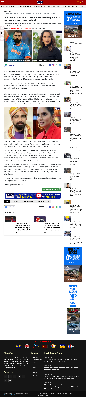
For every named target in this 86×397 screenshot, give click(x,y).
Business (34, 357)
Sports (11, 11)
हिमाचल (58, 6)
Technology (35, 370)
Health (81, 6)
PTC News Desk (15, 28)
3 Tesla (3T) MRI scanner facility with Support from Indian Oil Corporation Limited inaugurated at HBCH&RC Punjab (76, 89)
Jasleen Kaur (28, 28)
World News (65, 6)
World (34, 372)
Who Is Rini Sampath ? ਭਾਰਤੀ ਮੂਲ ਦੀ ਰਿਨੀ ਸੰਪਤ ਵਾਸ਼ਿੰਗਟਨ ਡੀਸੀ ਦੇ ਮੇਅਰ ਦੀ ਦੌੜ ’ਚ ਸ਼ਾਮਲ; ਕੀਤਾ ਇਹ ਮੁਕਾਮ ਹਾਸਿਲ (76, 192)
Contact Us (51, 393)
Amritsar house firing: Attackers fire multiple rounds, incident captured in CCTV (76, 120)
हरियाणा (53, 6)
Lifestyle (34, 365)
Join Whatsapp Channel (52, 189)
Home (5, 11)
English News (5, 6)
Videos (29, 6)
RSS (47, 395)
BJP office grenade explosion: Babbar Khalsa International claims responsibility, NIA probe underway (76, 136)
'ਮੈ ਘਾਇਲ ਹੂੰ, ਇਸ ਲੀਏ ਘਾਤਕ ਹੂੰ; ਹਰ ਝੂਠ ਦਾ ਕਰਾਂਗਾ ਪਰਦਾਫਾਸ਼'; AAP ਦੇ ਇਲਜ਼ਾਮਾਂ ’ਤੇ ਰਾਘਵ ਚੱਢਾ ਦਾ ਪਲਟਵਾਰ (76, 224)
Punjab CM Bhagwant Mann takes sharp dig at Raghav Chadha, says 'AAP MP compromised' (75, 73)
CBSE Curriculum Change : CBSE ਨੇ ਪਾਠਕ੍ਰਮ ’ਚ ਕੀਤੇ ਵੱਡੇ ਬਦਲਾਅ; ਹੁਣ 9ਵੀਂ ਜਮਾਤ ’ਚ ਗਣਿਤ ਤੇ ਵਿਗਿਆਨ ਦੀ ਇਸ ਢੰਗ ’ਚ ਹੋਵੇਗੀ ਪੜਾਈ (76, 240)
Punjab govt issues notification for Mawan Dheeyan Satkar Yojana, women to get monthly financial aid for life (75, 56)
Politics (13, 6)
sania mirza (15, 201)
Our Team (64, 393)
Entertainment (37, 6)
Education (74, 6)
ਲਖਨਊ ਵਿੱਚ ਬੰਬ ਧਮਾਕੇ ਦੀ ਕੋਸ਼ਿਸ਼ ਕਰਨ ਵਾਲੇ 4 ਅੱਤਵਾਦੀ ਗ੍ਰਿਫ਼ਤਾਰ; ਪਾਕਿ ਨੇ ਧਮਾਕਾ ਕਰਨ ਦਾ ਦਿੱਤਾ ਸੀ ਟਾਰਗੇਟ (75, 161)
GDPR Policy (41, 395)
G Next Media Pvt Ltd (9, 394)
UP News (46, 6)
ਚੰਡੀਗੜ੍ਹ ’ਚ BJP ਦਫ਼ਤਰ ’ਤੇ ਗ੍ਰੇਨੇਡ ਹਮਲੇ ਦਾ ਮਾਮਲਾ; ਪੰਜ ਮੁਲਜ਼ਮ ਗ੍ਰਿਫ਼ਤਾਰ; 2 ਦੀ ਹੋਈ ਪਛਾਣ (75, 176)
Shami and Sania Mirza (43, 201)
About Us (45, 393)
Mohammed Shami (27, 201)
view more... (78, 43)
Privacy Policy (72, 393)
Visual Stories (21, 6)
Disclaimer (58, 393)
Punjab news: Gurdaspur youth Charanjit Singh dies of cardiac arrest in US (76, 105)
